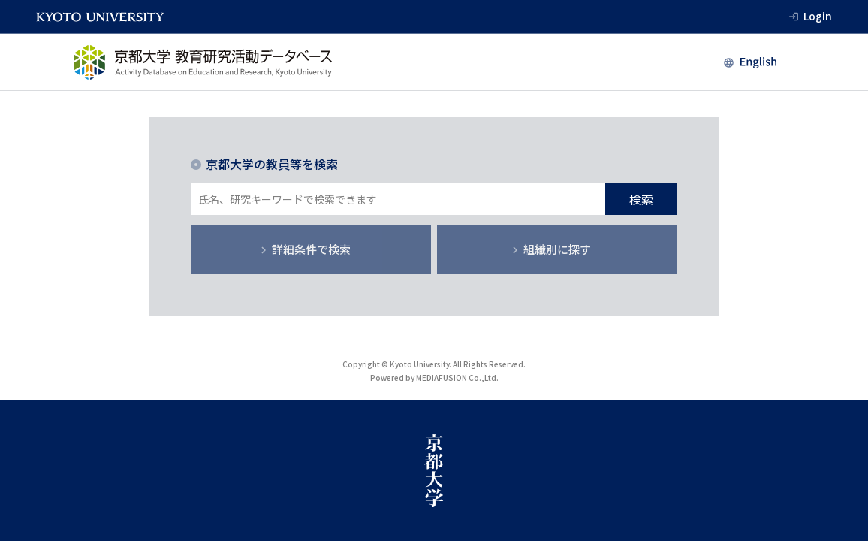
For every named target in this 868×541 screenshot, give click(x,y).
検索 (641, 199)
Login (817, 15)
